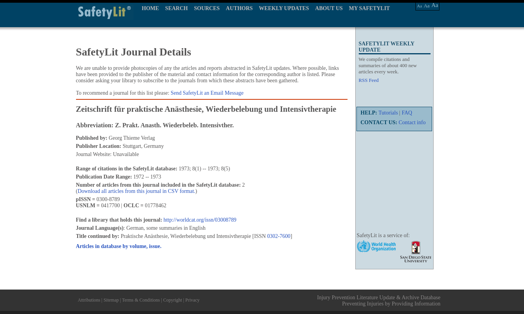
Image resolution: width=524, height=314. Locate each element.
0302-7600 (279, 236)
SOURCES (207, 8)
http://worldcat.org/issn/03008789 (200, 220)
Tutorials (388, 113)
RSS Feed (369, 80)
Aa (419, 5)
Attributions (89, 300)
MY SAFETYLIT (369, 8)
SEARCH (176, 8)
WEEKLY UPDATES (284, 8)
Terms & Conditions (141, 300)
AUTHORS (239, 8)
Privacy (192, 300)
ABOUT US (329, 8)
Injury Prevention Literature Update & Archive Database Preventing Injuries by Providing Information (379, 301)
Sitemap (111, 300)
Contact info (412, 122)
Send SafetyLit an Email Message (207, 93)
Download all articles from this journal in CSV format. (136, 191)
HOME (150, 8)
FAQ (407, 113)
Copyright (172, 300)
